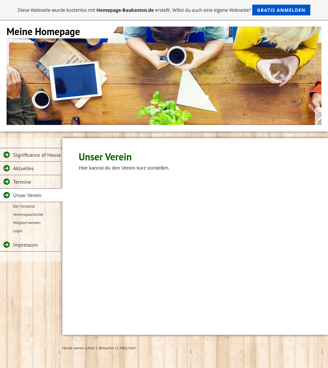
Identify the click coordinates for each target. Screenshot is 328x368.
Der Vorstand (24, 206)
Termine (22, 181)
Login (17, 230)
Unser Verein (27, 195)
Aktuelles (23, 168)
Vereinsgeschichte (28, 214)
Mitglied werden (27, 222)
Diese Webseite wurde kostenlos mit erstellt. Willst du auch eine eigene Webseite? (164, 10)
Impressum (25, 244)
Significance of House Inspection (37, 155)
